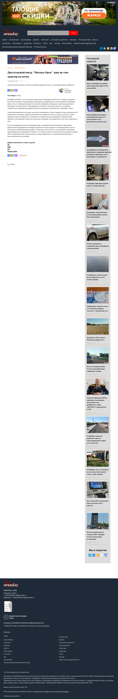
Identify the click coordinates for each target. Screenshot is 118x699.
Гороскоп (45, 40)
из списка (65, 692)
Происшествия (84, 40)
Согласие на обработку (12, 623)
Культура (37, 43)
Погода (57, 43)
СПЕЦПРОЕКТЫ (40, 47)
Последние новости (93, 60)
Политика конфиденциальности (32, 623)
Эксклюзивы (26, 40)
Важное (36, 40)
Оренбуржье (67, 43)
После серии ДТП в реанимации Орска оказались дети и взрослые (97, 503)
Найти (73, 33)
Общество (27, 43)
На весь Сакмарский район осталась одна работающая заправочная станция (96, 369)
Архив (4, 40)
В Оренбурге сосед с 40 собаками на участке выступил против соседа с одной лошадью (97, 472)
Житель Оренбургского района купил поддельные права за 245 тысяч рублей (97, 86)
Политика (6, 43)
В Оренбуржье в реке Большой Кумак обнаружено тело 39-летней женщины (97, 277)
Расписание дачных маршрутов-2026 (17, 47)
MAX (9, 147)
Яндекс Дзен (12, 151)
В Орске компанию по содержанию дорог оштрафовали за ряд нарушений (98, 246)
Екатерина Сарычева (67, 91)
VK (8, 145)
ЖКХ (50, 43)
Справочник (14, 40)
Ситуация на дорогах (59, 40)
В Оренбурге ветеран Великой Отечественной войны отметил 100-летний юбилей (97, 215)
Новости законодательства (85, 43)
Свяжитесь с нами (10, 590)
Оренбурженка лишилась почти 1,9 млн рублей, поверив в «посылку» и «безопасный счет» (97, 309)
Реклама (73, 40)
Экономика (17, 43)
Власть (95, 40)
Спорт (45, 43)
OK (8, 149)
